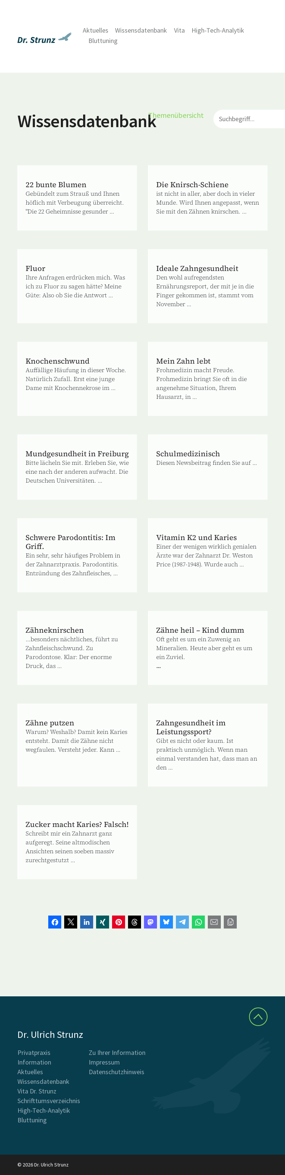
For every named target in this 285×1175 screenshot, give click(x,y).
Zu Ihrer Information (117, 1052)
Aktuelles (95, 30)
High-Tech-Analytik (217, 30)
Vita (179, 30)
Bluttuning (103, 40)
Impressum (104, 1062)
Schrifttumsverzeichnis (48, 1100)
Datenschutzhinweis (116, 1072)
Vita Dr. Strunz (36, 1091)
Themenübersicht (176, 115)
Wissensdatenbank (141, 30)
